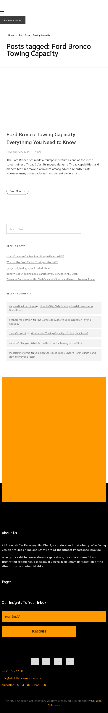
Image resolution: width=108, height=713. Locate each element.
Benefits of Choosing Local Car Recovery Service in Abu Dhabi (42, 273)
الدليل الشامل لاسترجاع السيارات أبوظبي (28, 267)
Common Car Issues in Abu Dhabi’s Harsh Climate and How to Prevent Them (51, 279)
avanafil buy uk (17, 333)
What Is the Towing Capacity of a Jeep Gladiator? (59, 333)
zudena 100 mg (18, 343)
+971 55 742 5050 (14, 671)
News (38, 151)
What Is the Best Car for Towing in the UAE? (32, 262)
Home (11, 35)
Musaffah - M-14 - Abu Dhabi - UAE (25, 685)
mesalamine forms (19, 352)
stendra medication (20, 319)
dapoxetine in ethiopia (22, 306)
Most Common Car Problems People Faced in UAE (35, 256)
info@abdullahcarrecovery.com (22, 678)
